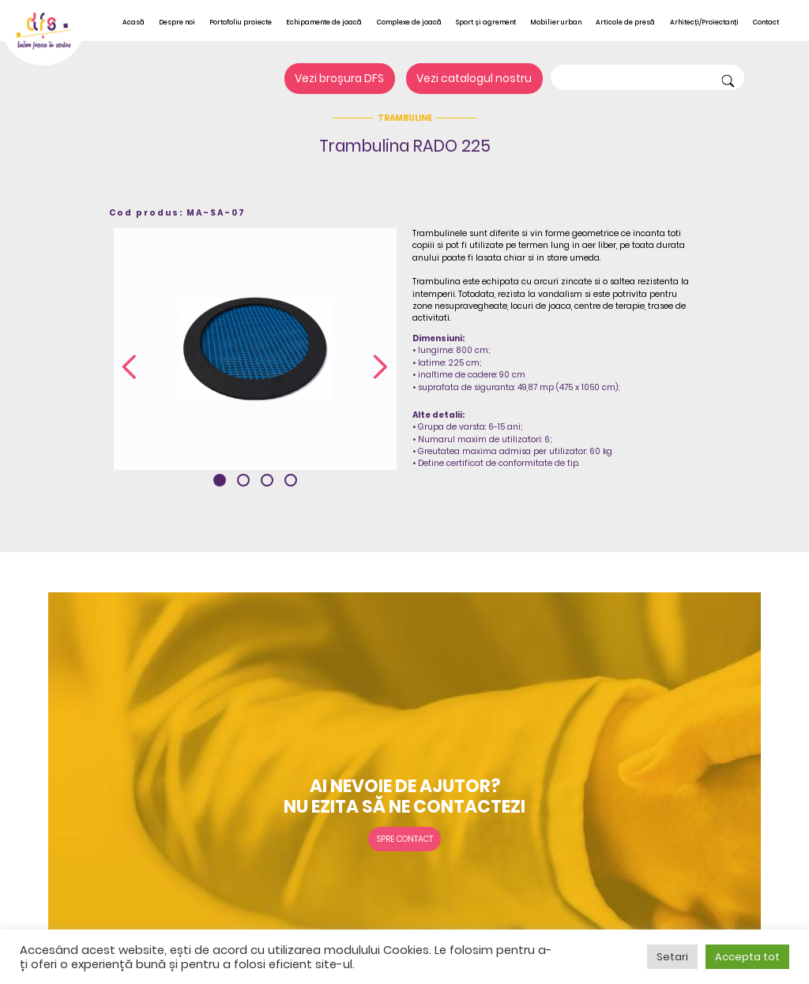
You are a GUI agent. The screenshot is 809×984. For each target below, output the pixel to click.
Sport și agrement (486, 22)
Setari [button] (672, 956)
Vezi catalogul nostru (474, 79)
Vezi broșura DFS (339, 79)
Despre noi (177, 22)
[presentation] (129, 368)
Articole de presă (625, 22)
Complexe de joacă (409, 22)
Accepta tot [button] (747, 956)
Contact (766, 22)
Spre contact (405, 839)
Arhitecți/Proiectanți (704, 22)
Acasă (133, 22)
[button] (219, 480)
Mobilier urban (555, 22)
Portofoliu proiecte (240, 22)
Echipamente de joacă (324, 22)
